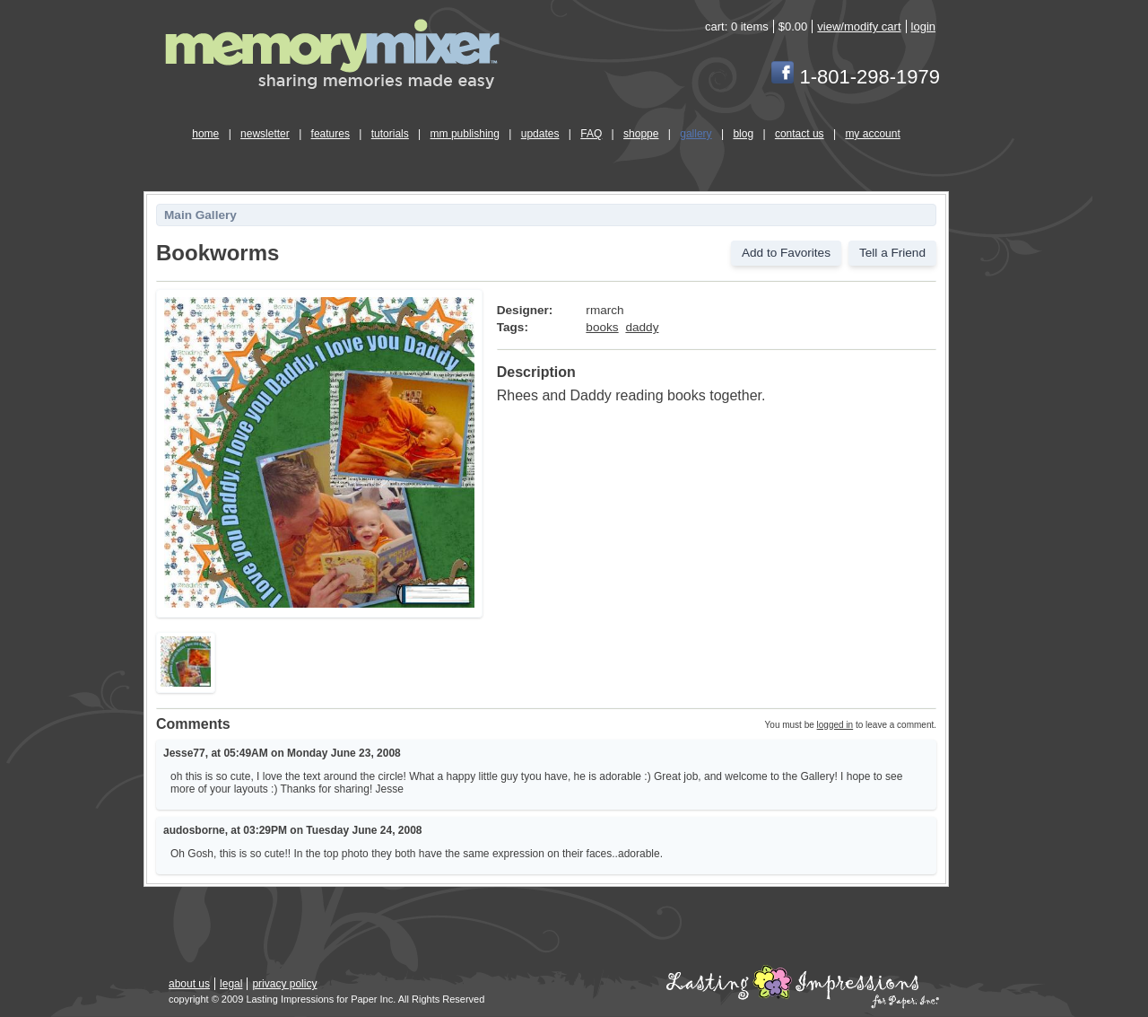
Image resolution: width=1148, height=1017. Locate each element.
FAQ (591, 133)
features (330, 133)
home (205, 133)
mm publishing (465, 133)
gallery (695, 133)
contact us (799, 133)
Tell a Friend (892, 252)
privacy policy (284, 984)
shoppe (640, 133)
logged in (835, 725)
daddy (641, 327)
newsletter (265, 133)
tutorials (390, 133)
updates (540, 133)
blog (743, 133)
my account (872, 133)
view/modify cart (858, 26)
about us (189, 984)
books (602, 327)
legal (231, 984)
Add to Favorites (786, 252)
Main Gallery (200, 215)
